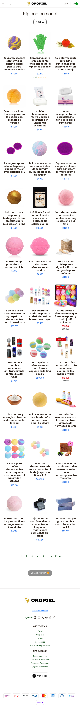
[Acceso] (66, 4)
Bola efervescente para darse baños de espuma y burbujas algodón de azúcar (40, 169)
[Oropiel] (40, 601)
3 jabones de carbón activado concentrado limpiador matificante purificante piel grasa (40, 527)
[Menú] (3, 4)
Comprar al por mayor (40, 659)
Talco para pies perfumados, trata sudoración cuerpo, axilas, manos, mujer (66, 368)
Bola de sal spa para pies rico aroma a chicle (14, 264)
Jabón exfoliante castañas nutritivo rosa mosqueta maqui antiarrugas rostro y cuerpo (65, 471)
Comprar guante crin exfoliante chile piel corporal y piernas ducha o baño (40, 63)
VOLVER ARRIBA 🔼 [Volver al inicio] (40, 573)
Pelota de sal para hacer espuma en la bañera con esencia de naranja (14, 117)
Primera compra (40, 656)
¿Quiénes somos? (40, 667)
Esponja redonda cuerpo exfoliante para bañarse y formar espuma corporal (65, 169)
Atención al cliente (40, 610)
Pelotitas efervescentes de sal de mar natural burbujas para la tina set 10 (40, 469)
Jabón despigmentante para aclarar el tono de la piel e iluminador (66, 117)
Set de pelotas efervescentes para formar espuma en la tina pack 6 (40, 368)
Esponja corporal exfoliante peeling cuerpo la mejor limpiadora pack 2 (14, 167)
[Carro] (75, 4)
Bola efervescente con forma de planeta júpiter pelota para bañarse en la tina (14, 63)
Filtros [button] (40, 22)
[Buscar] (9, 4)
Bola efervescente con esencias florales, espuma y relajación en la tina (66, 218)
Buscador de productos (40, 645)
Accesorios (40, 642)
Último (58, 556)
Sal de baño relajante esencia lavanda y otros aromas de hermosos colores (65, 420)
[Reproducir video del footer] (40, 676)
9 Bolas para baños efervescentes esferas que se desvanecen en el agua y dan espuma (14, 472)
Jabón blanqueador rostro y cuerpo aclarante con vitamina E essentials (40, 118)
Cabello (40, 638)
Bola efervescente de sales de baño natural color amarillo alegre (40, 419)
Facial (40, 631)
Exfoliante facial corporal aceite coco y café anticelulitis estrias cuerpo (40, 218)
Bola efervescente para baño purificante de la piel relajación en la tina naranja (65, 63)
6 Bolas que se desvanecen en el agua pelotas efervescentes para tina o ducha (14, 316)
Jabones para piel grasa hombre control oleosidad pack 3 (65, 523)
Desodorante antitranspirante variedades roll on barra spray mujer (40, 315)
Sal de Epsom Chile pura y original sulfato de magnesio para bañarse (66, 267)
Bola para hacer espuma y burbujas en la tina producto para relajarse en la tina (14, 218)
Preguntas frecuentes (40, 663)
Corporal (40, 635)
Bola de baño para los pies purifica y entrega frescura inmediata (14, 523)
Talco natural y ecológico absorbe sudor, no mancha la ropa (14, 419)
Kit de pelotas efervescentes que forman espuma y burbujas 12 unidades (65, 316)
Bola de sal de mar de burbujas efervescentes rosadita (40, 266)
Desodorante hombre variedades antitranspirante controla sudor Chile (14, 369)
